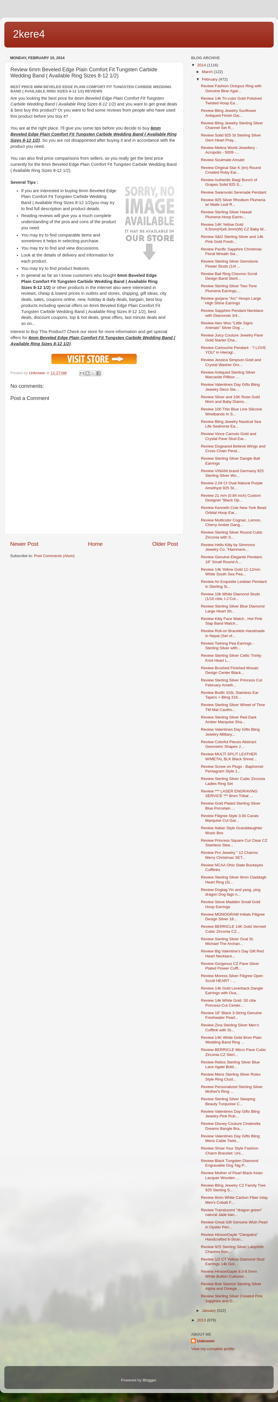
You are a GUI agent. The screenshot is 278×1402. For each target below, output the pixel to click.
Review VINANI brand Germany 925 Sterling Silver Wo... (232, 473)
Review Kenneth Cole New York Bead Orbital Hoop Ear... (233, 509)
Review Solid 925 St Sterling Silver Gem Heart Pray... (231, 137)
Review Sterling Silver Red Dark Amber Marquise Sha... (229, 719)
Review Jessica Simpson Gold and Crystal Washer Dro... (231, 362)
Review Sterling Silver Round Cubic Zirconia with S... (232, 534)
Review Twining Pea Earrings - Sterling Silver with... (227, 645)
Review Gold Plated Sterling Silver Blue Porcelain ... (231, 805)
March (208, 72)
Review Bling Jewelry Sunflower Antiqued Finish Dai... (228, 112)
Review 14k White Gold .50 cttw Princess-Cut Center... (228, 1002)
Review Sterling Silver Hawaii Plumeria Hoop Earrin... (226, 214)
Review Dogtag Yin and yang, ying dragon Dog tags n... (231, 892)
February (210, 79)
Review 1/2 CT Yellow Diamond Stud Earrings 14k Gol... (233, 1261)
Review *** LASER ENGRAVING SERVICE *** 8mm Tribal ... (229, 793)
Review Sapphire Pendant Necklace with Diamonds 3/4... (232, 312)
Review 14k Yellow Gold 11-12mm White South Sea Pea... (230, 571)
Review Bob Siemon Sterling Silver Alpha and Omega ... (231, 1286)
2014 (202, 65)
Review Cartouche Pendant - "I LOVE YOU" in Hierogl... (233, 350)
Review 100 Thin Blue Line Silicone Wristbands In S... (231, 411)
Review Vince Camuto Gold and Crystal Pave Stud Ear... (228, 436)
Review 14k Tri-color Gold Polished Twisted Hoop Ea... (231, 100)
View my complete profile (213, 1349)
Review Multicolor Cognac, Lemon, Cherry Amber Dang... (231, 522)
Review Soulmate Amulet (222, 160)
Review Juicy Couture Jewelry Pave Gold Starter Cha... (232, 337)
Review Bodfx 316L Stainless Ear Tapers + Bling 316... (230, 694)
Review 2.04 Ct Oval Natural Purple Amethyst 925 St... (232, 485)
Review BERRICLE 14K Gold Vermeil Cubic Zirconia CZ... (233, 928)
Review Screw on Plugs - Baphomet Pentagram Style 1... (232, 768)
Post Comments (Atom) (54, 556)
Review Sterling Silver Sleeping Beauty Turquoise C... (228, 1101)
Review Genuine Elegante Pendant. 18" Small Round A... (232, 559)
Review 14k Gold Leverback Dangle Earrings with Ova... (232, 990)
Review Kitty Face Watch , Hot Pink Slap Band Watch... (231, 621)
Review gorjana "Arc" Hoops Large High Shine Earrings (231, 300)
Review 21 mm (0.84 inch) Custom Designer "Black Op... (231, 497)
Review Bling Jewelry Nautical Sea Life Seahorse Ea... (231, 423)
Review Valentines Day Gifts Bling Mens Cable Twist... (230, 1138)
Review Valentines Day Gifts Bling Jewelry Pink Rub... (230, 1113)
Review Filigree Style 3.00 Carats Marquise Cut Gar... (230, 818)
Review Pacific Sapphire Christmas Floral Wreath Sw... (231, 251)
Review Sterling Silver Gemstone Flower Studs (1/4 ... (229, 263)
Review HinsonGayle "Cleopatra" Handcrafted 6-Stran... (229, 1236)
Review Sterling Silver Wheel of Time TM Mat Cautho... (233, 707)
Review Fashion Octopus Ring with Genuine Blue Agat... (231, 88)
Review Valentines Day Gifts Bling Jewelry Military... (230, 731)
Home (95, 544)
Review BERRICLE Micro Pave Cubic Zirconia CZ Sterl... (233, 1052)
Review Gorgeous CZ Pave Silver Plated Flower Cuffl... (230, 965)
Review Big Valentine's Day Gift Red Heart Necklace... (232, 953)
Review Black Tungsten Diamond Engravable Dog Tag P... (229, 1163)
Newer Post (24, 544)
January (209, 1310)
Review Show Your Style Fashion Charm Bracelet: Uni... (229, 1150)
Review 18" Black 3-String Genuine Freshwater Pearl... (231, 1015)
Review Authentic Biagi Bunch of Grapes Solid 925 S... (229, 182)
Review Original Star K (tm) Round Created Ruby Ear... (231, 170)
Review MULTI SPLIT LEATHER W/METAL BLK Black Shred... (229, 756)
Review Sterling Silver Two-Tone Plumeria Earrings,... (229, 288)
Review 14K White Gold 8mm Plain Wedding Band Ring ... (231, 1039)
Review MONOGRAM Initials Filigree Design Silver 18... (233, 916)
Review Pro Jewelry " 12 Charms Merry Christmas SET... (229, 854)
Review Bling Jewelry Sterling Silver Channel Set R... (232, 125)
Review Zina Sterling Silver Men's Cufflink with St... (230, 1027)
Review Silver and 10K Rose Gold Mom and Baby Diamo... (230, 399)
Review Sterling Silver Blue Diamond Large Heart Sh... (233, 608)
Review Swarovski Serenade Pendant (233, 192)
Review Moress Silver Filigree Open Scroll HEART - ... (232, 978)
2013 (202, 1320)
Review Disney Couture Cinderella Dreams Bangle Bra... (231, 1125)
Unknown (206, 1341)
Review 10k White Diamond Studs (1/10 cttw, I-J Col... (230, 596)
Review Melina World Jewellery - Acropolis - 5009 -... (229, 150)
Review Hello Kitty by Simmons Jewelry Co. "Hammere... (228, 547)
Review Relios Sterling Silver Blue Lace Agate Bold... (230, 1064)
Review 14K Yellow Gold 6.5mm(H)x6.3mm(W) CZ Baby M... (234, 226)
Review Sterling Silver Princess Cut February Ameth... (231, 682)
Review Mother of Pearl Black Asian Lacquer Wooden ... (232, 1175)
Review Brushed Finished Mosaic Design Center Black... (230, 670)
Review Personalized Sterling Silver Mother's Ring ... (232, 1089)
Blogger (149, 1380)
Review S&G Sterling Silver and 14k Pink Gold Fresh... (232, 238)
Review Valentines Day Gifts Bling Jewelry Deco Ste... (230, 386)
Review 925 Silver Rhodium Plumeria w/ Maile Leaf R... (233, 202)
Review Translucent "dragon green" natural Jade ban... (231, 1212)
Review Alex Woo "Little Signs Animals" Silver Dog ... (227, 325)
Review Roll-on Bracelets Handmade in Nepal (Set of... (233, 633)
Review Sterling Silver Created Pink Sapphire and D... (232, 1298)
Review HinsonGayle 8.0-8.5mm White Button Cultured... (229, 1273)
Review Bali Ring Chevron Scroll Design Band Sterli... (229, 276)
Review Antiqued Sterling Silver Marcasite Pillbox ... (228, 374)
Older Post (165, 544)
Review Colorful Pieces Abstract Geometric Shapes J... (228, 744)
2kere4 (29, 34)
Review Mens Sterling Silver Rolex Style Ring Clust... (231, 1076)
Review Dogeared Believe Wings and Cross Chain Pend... (233, 448)
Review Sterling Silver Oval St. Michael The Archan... (227, 941)
